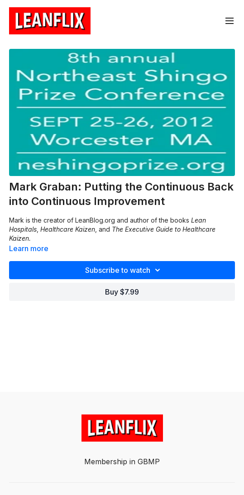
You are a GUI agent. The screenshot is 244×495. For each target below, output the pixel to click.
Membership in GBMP (122, 461)
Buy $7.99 (122, 291)
